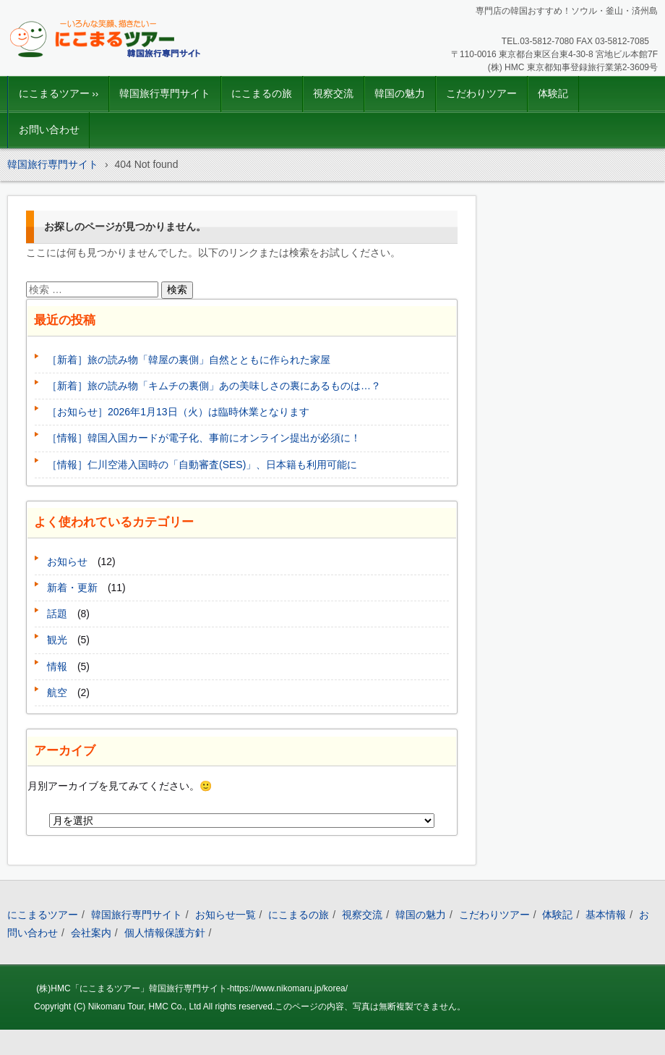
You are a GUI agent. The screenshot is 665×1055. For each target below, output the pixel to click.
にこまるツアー (42, 914)
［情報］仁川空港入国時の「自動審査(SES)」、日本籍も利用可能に (202, 464)
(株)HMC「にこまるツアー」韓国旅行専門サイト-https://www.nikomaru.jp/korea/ (192, 988)
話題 (57, 613)
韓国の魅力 (399, 93)
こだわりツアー (481, 93)
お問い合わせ (49, 129)
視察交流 (333, 93)
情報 (57, 666)
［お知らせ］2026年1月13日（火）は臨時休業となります (178, 412)
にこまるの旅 (261, 93)
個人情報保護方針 (164, 933)
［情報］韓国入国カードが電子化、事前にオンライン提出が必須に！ (204, 438)
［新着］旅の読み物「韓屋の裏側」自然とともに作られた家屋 (188, 359)
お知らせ (67, 561)
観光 (57, 639)
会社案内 (91, 933)
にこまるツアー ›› (59, 93)
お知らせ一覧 (225, 914)
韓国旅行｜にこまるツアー (88, 69)
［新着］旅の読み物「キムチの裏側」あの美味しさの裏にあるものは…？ (214, 385)
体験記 (553, 93)
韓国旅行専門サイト (164, 93)
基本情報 (605, 914)
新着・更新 (72, 587)
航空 (57, 692)
